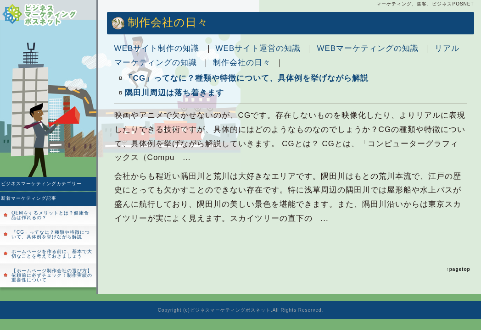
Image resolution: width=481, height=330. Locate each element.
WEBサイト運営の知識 (258, 48)
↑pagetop (458, 269)
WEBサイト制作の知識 (157, 48)
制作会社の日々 (242, 62)
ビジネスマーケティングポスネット (230, 310)
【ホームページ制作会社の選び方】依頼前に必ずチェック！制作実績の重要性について (51, 275)
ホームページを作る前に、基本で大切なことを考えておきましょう (51, 253)
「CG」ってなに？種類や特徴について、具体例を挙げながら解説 (50, 234)
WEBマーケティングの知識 (368, 48)
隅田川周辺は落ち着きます (174, 92)
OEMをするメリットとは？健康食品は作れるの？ (50, 215)
